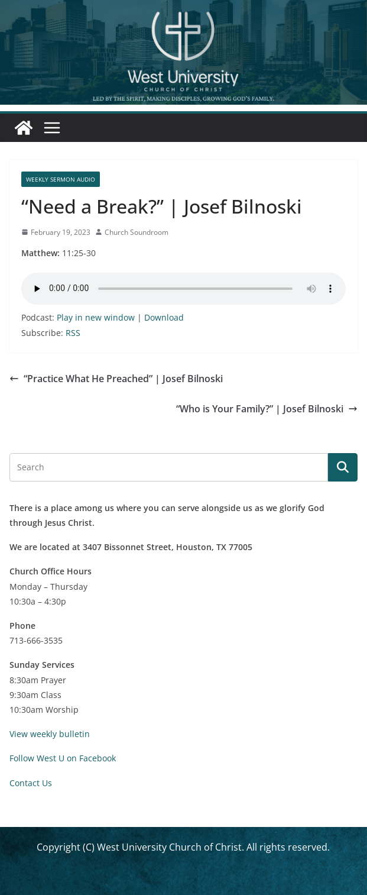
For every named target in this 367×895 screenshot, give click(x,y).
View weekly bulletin (49, 733)
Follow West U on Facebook (62, 758)
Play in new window (96, 317)
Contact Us (30, 783)
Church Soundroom (136, 232)
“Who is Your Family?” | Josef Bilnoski (267, 408)
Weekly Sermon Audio (60, 179)
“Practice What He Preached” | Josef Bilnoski (116, 378)
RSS (73, 332)
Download (164, 317)
